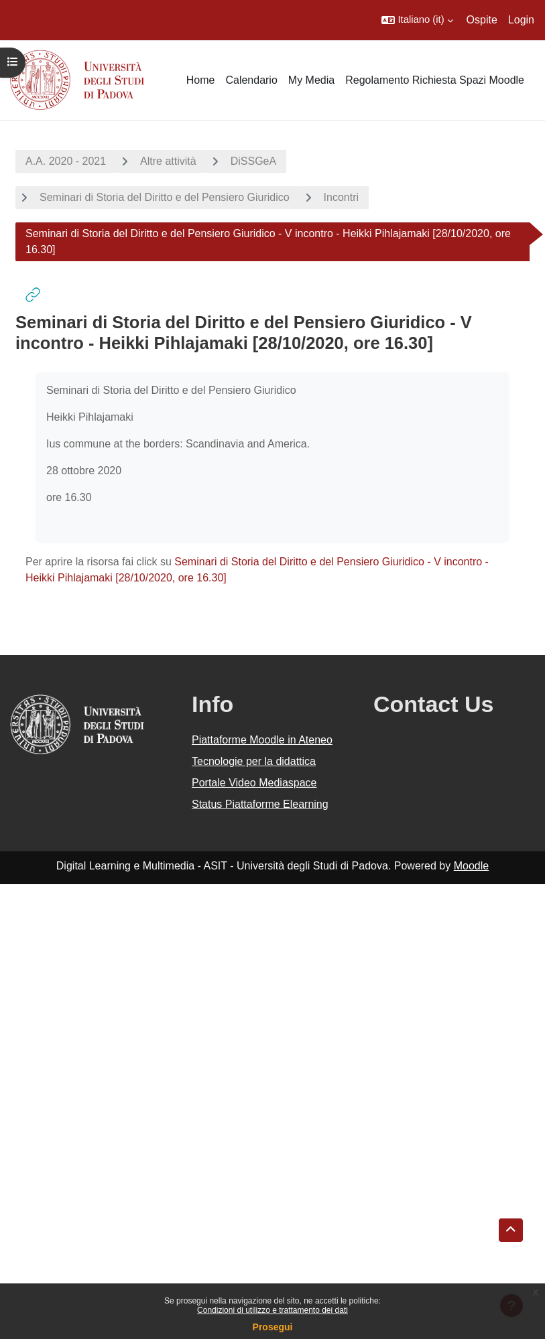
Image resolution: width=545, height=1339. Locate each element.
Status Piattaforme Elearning (260, 804)
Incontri (341, 197)
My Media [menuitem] (311, 80)
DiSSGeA (253, 161)
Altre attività (168, 161)
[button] (417, 20)
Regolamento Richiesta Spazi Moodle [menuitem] (434, 80)
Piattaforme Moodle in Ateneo (262, 740)
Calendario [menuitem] (251, 80)
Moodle (471, 865)
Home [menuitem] (200, 80)
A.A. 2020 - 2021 (65, 161)
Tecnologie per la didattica (254, 761)
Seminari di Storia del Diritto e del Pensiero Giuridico (165, 197)
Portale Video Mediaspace (254, 782)
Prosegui (273, 1327)
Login (521, 19)
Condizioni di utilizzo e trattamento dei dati (272, 1310)
